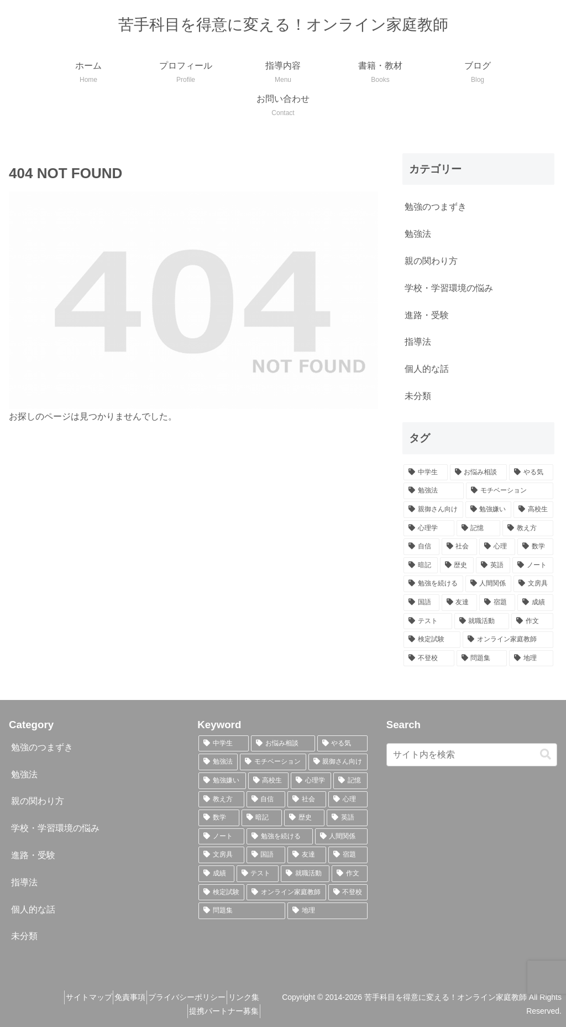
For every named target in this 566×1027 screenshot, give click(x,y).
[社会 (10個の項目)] (460, 546)
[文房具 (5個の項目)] (533, 583)
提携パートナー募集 (241, 1011)
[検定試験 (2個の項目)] (431, 639)
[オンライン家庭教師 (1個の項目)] (508, 639)
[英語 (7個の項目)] (493, 565)
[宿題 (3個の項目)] (497, 602)
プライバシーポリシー (195, 997)
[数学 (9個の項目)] (535, 546)
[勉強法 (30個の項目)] (433, 491)
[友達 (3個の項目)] (460, 602)
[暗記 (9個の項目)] (420, 565)
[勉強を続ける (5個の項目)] (433, 583)
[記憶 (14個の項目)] (478, 528)
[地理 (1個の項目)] (531, 658)
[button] (545, 754)
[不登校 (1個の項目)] (428, 658)
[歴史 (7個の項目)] (457, 565)
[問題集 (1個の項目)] (482, 658)
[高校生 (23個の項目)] (533, 509)
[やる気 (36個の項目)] (531, 472)
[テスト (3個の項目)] (427, 621)
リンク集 (260, 997)
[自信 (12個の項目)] (421, 546)
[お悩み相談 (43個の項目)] (478, 472)
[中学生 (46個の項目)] (425, 472)
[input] (471, 754)
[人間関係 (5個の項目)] (488, 583)
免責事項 (129, 997)
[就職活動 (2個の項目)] (481, 621)
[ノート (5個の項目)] (532, 565)
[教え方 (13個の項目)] (527, 528)
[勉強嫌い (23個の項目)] (488, 509)
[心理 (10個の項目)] (497, 546)
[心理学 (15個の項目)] (428, 528)
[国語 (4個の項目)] (421, 602)
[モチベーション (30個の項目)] (509, 491)
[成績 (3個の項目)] (535, 602)
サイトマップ (79, 997)
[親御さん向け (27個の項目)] (433, 509)
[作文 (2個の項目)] (532, 621)
